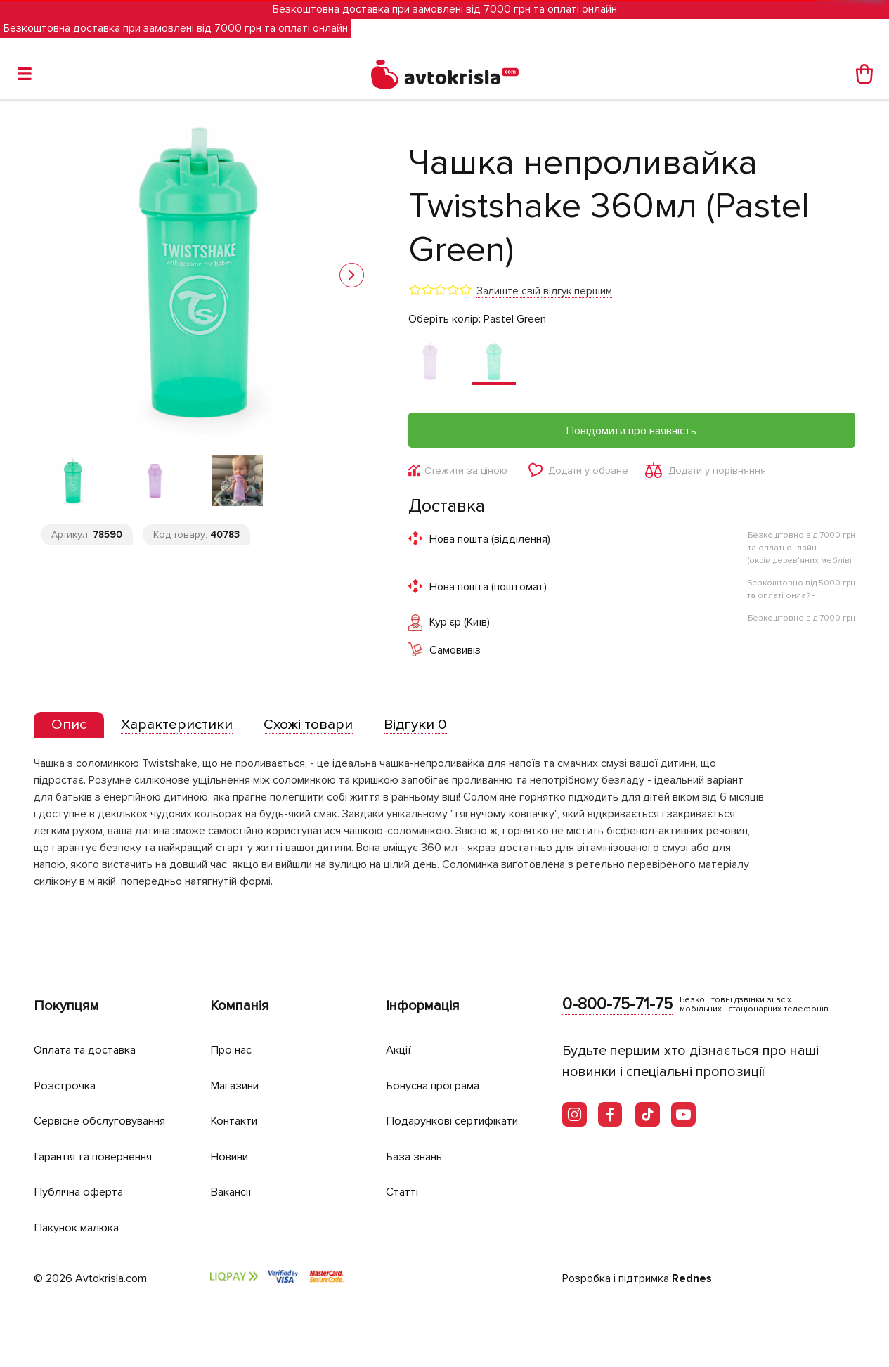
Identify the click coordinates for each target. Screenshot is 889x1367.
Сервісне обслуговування (106, 1120)
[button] (351, 275)
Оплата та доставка (88, 1049)
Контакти (236, 1120)
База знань (417, 1156)
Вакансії (232, 1191)
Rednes (692, 1279)
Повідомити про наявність (631, 431)
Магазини (238, 1085)
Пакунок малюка (80, 1227)
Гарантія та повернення (100, 1156)
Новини (232, 1156)
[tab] (70, 726)
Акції (399, 1049)
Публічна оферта (81, 1191)
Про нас (232, 1049)
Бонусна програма (437, 1085)
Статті (402, 1191)
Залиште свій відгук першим (544, 291)
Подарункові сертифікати (457, 1120)
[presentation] (70, 726)
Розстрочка (66, 1085)
